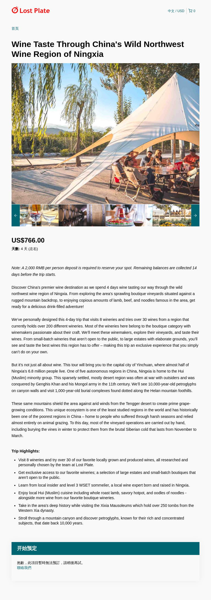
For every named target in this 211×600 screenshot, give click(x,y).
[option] (35, 215)
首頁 (15, 28)
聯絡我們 (24, 568)
